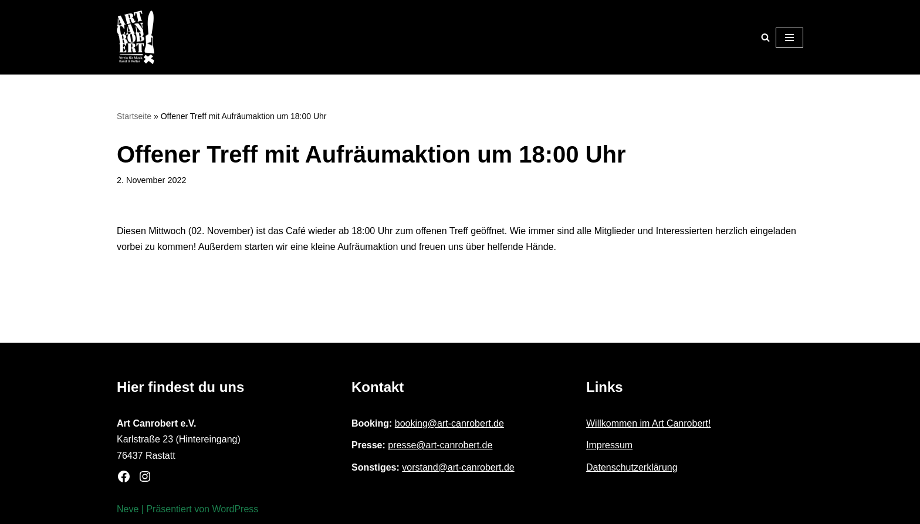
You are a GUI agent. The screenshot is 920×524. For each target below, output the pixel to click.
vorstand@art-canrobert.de (458, 467)
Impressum (609, 445)
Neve (127, 509)
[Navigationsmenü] (789, 38)
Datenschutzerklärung (632, 467)
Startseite (134, 116)
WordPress (235, 509)
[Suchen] (765, 37)
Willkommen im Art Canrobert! (648, 423)
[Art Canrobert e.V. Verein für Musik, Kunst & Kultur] (135, 37)
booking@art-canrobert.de (449, 423)
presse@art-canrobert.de (440, 445)
